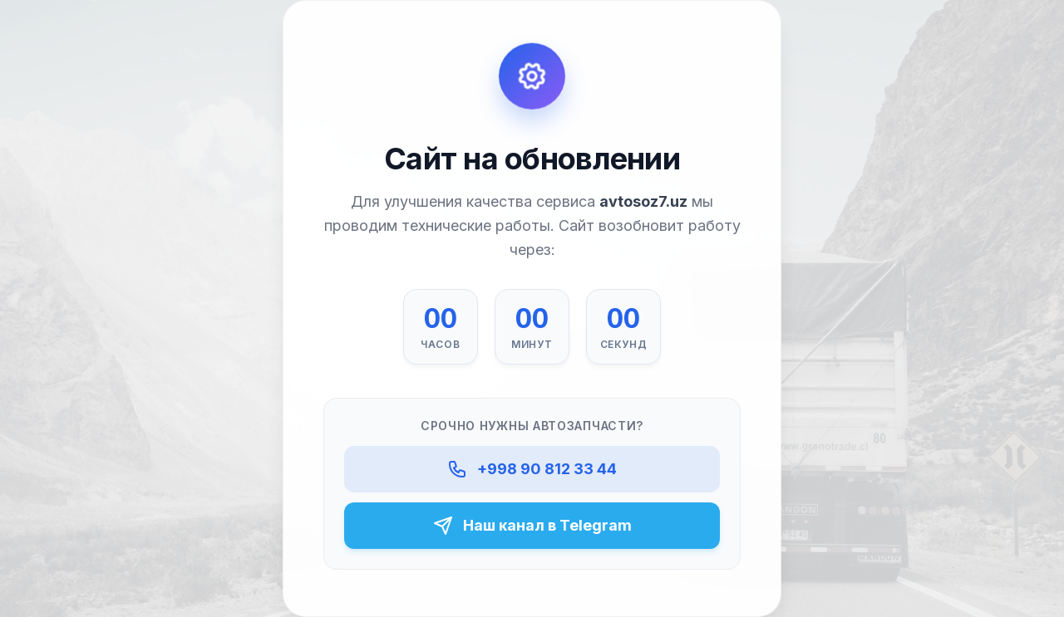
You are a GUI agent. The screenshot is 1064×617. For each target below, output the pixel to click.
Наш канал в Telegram (532, 526)
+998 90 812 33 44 (531, 468)
